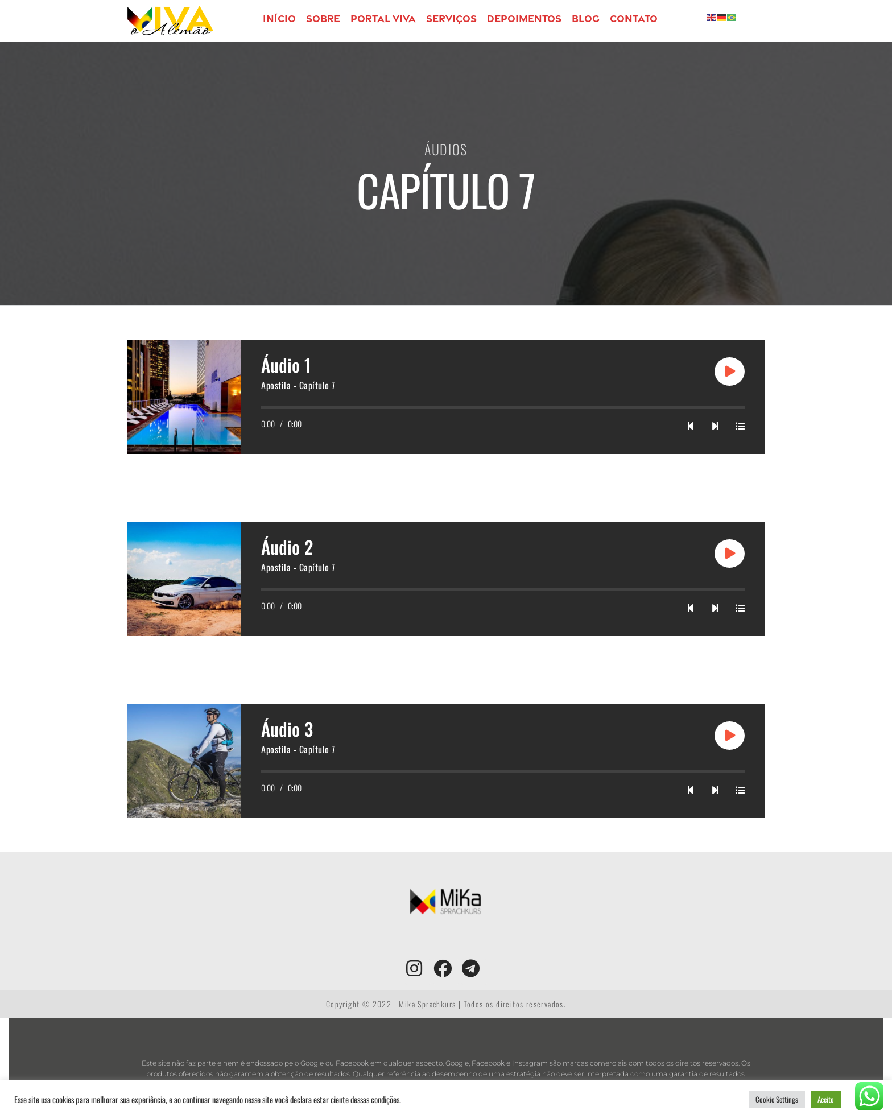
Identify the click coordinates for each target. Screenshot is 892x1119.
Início (279, 18)
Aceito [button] (825, 1099)
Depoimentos (524, 18)
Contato (634, 18)
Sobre (323, 18)
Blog (586, 18)
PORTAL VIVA (383, 18)
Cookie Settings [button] (776, 1099)
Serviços (451, 18)
